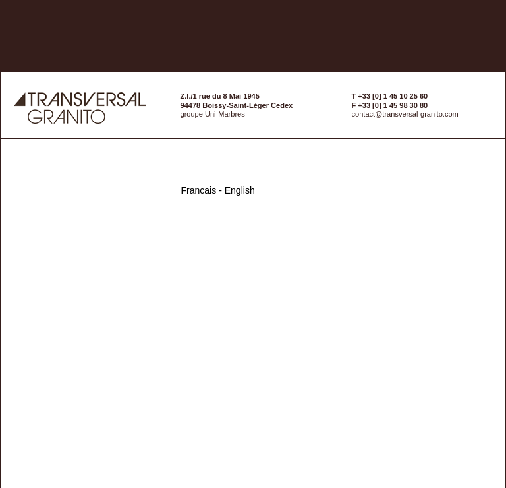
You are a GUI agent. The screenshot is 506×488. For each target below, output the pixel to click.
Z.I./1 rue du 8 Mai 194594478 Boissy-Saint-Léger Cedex (237, 100)
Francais (199, 190)
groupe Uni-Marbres (213, 114)
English (240, 190)
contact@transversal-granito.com (405, 114)
